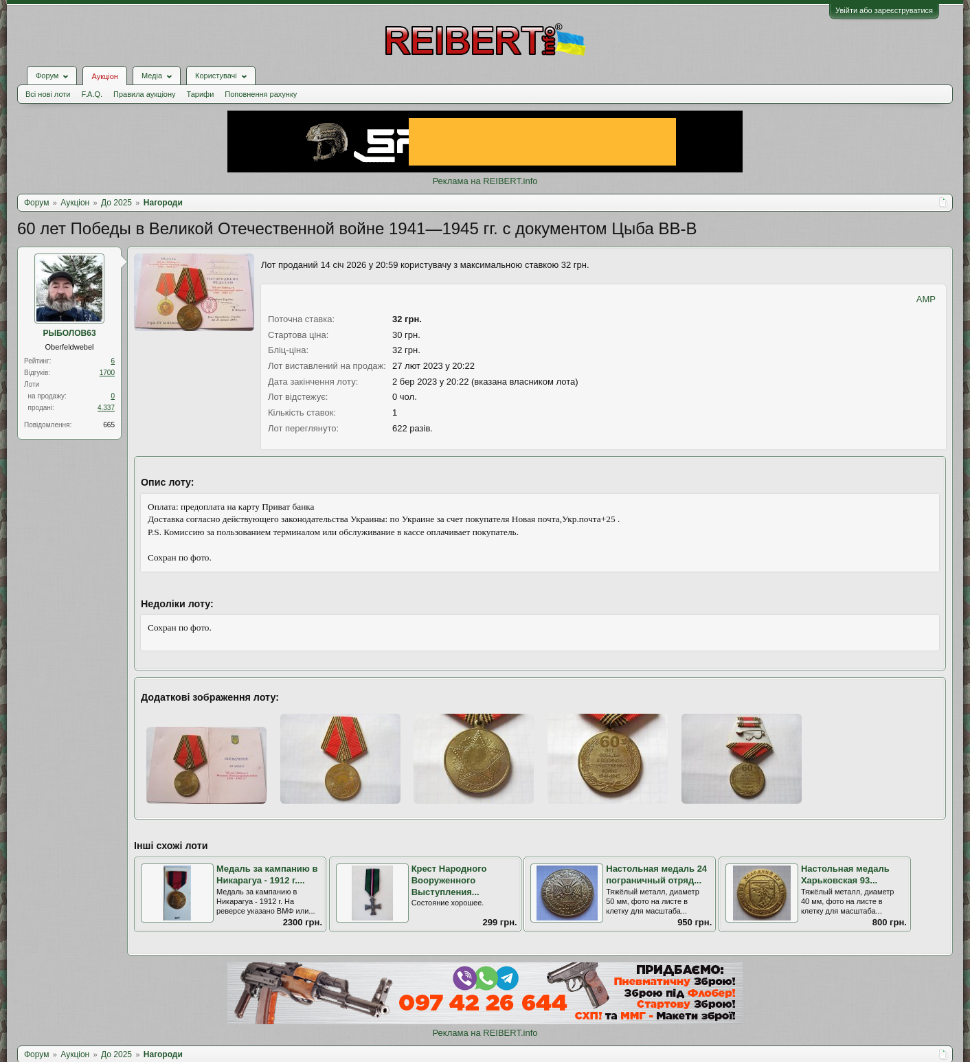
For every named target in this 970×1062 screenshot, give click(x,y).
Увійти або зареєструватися (884, 10)
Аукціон (104, 76)
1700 (107, 372)
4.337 (106, 407)
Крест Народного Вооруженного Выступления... (449, 879)
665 (109, 425)
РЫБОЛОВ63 (69, 333)
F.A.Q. (91, 94)
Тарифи (200, 94)
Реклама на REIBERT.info (484, 181)
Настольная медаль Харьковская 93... (845, 874)
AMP (926, 299)
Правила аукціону (144, 94)
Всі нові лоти (47, 94)
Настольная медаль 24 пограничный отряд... (656, 874)
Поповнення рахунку (261, 94)
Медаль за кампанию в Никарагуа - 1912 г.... (267, 874)
